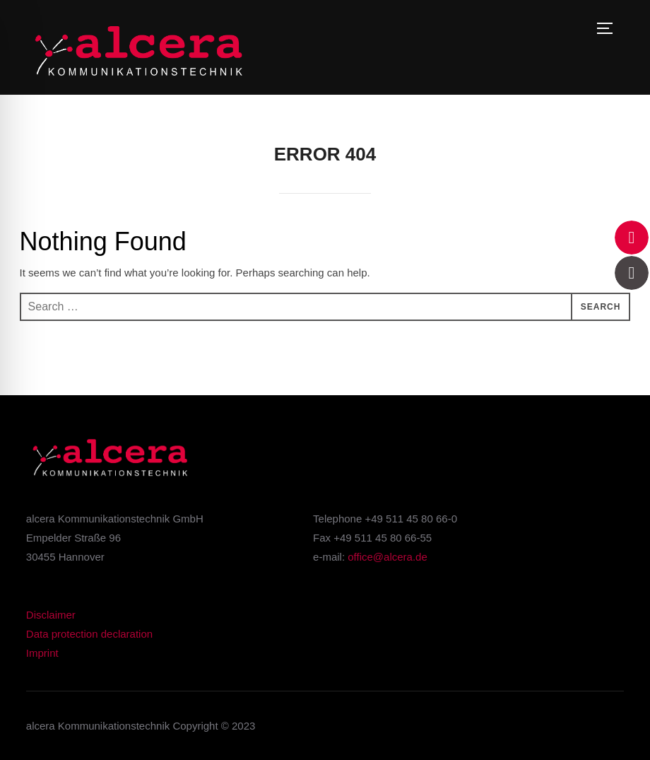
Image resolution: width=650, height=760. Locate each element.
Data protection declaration (89, 634)
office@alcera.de (387, 557)
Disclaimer (51, 615)
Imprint (42, 653)
